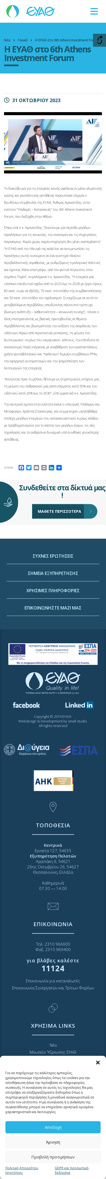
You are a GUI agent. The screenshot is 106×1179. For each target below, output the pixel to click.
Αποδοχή (53, 1127)
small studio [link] (77, 721)
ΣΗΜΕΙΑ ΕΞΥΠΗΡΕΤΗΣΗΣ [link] (53, 641)
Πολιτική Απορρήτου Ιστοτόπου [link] (21, 1170)
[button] (98, 1062)
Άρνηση (53, 1142)
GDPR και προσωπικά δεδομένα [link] (71, 1170)
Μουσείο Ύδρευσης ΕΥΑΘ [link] (53, 1052)
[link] (31, 11)
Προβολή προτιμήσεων (53, 1157)
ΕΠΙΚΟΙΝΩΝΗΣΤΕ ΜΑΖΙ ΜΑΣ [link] (53, 675)
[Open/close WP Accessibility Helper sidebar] (99, 40)
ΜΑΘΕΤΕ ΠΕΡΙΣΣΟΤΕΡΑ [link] (61, 478)
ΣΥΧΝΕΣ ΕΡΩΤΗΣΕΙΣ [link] (53, 624)
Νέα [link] (53, 1045)
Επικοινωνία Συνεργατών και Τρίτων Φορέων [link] (53, 988)
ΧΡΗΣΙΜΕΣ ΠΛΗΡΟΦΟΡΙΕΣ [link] (53, 658)
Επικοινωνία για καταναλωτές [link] (53, 981)
